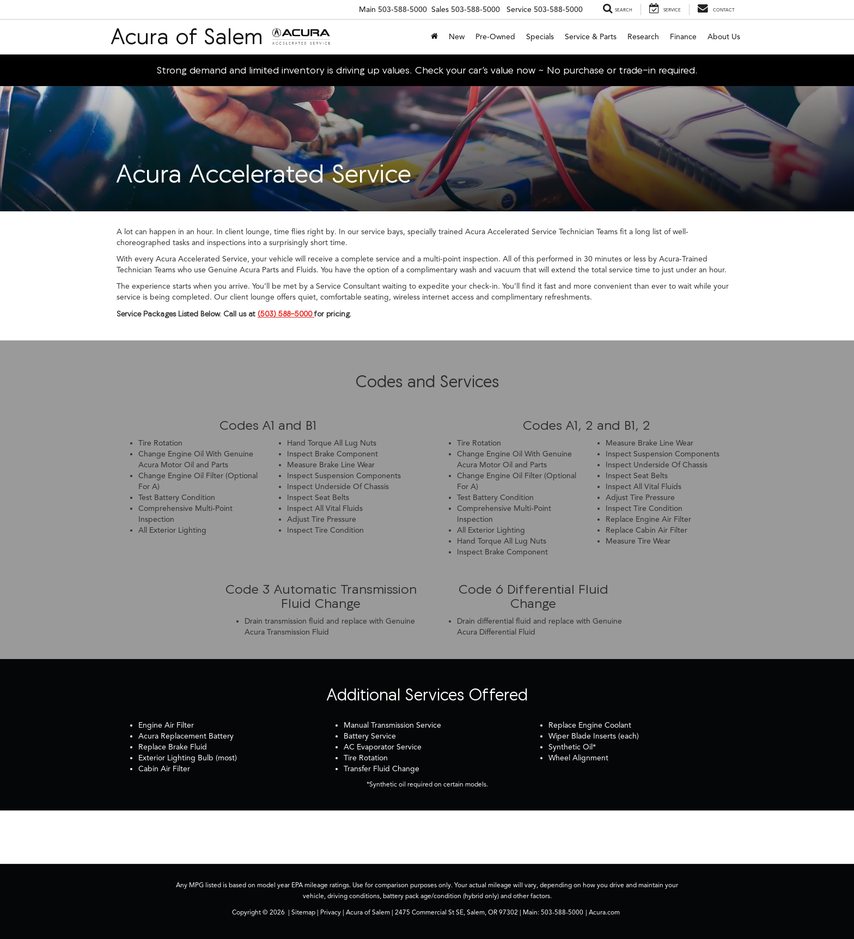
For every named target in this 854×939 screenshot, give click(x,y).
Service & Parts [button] (591, 36)
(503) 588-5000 (286, 313)
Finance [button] (683, 36)
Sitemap (303, 912)
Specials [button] (540, 36)
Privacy (330, 912)
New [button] (457, 36)
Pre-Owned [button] (495, 36)
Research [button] (643, 36)
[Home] (434, 37)
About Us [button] (723, 36)
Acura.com (604, 912)
